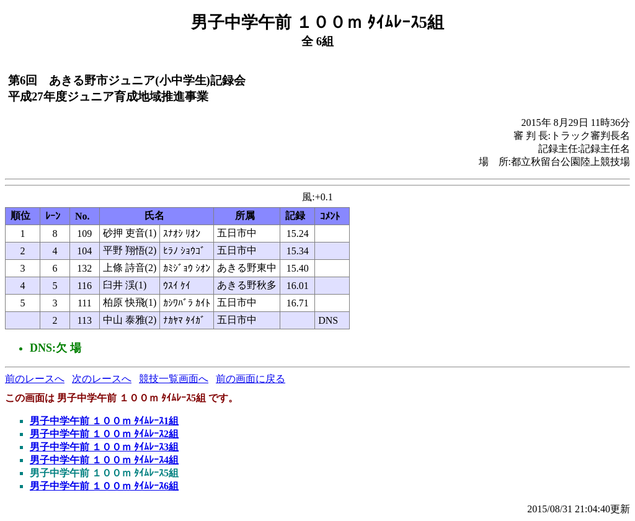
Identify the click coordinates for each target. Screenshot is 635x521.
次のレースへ (101, 378)
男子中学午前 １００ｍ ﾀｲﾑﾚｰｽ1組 (104, 421)
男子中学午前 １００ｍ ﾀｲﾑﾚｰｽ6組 (104, 486)
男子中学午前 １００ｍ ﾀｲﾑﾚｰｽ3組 (104, 447)
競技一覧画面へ (173, 378)
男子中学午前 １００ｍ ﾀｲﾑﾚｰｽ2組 (104, 434)
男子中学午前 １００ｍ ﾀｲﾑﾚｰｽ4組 (104, 460)
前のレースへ (34, 378)
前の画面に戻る (250, 378)
